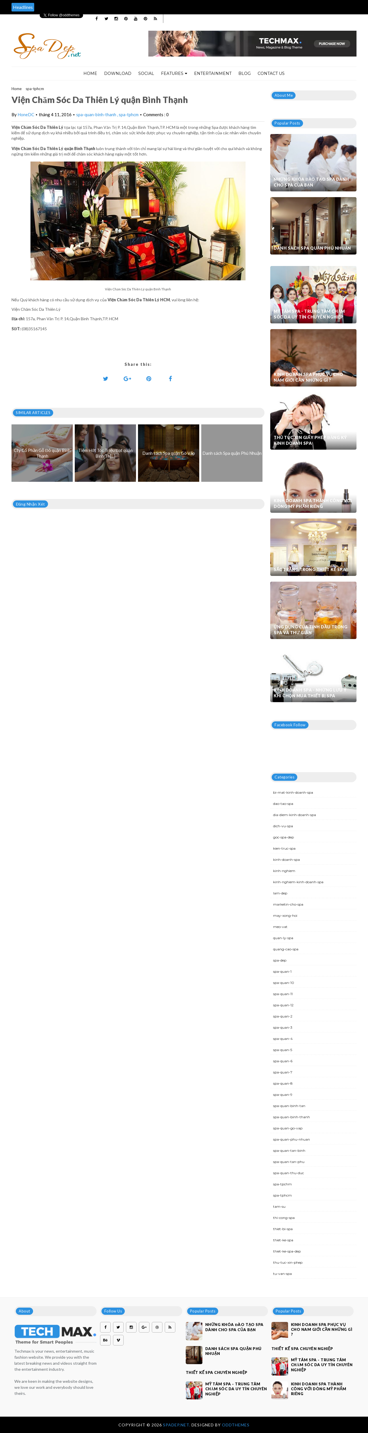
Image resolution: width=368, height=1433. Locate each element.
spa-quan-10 (283, 982)
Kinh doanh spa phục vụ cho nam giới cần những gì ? (308, 377)
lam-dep (280, 893)
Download (117, 73)
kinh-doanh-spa (286, 859)
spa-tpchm (282, 1184)
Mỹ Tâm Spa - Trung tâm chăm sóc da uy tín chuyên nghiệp (309, 314)
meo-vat (280, 927)
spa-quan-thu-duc (288, 1173)
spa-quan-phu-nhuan (291, 1139)
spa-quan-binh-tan (289, 1106)
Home (90, 73)
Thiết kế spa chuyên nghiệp (217, 1372)
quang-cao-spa (285, 949)
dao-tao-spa (283, 803)
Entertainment (212, 73)
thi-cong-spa (284, 1217)
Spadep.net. (177, 1424)
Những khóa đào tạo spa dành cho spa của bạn (311, 182)
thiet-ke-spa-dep (287, 1251)
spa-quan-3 (282, 1027)
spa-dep (279, 960)
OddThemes (236, 1424)
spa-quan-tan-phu (288, 1162)
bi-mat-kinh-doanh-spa (293, 792)
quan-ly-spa (283, 938)
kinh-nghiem (284, 871)
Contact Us (271, 73)
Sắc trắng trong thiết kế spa (310, 569)
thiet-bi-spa (283, 1229)
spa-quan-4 (283, 1038)
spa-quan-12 (283, 1005)
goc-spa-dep (283, 837)
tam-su (279, 1206)
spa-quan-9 (282, 1094)
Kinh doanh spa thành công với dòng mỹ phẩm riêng (313, 503)
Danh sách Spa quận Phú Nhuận (312, 248)
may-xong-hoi (285, 915)
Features (174, 73)
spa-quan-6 (282, 1061)
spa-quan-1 (282, 971)
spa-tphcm (35, 88)
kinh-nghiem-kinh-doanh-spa (298, 882)
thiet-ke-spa (283, 1240)
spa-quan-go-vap (287, 1128)
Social (146, 73)
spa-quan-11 (283, 994)
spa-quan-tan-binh (289, 1150)
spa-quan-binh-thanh (96, 114)
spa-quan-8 (283, 1083)
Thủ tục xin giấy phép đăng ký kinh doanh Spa (310, 440)
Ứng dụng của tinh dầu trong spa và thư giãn (310, 629)
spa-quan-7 (282, 1072)
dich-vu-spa (283, 826)
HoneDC (26, 114)
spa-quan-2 (282, 1016)
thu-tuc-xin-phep (287, 1262)
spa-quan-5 (282, 1050)
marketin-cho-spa (288, 904)
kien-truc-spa (284, 848)
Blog (244, 73)
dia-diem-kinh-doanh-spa (294, 815)
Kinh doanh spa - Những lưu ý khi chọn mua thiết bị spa (310, 693)
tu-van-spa (282, 1273)
